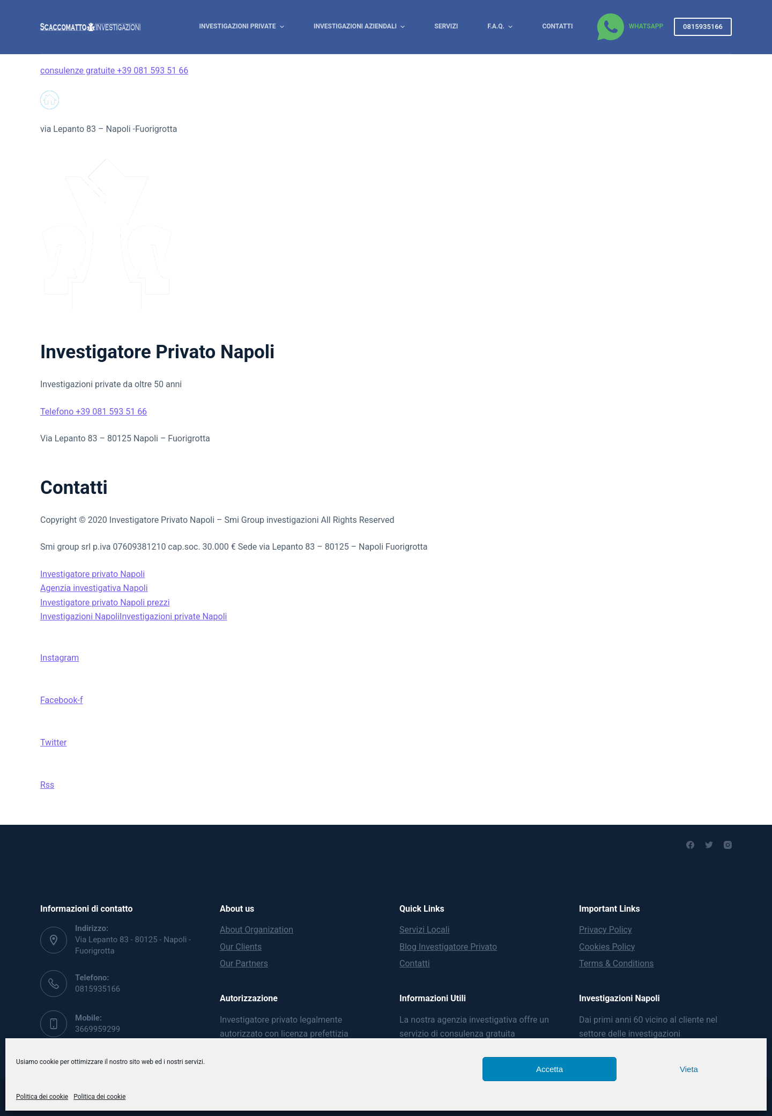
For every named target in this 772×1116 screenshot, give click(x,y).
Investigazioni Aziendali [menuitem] (360, 27)
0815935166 (703, 27)
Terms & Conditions (616, 963)
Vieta (689, 1069)
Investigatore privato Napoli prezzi (105, 602)
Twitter (53, 742)
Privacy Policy (605, 930)
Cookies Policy (607, 947)
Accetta (549, 1069)
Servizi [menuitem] (446, 26)
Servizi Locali (424, 930)
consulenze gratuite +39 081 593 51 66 (114, 70)
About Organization (256, 930)
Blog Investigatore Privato (448, 947)
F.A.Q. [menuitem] (501, 27)
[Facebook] (690, 845)
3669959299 (97, 1029)
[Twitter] (709, 845)
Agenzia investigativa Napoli (94, 588)
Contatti (414, 963)
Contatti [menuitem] (557, 26)
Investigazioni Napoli (80, 616)
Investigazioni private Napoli (173, 616)
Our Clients (241, 947)
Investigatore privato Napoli (92, 574)
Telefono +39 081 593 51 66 (93, 412)
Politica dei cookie (42, 1096)
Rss (47, 785)
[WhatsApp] (630, 26)
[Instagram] (728, 845)
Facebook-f (61, 700)
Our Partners (244, 963)
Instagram (59, 658)
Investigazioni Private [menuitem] (243, 27)
